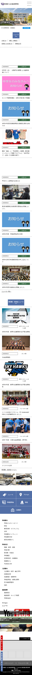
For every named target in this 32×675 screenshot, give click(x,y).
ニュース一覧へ (6, 291)
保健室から (7, 561)
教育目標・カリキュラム (11, 528)
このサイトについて (8, 663)
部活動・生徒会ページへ (9, 469)
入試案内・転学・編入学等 (12, 571)
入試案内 (5, 568)
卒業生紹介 (7, 598)
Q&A (5, 585)
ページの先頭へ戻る (25, 638)
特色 (5, 526)
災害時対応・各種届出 (9, 28)
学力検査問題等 (9, 582)
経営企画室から (9, 539)
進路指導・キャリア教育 (11, 595)
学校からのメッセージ (11, 523)
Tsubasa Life (8, 563)
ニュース (5, 605)
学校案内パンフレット (11, 534)
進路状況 (7, 592)
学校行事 (7, 550)
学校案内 (5, 520)
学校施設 (7, 555)
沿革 (5, 531)
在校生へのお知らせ (7, 43)
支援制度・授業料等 (10, 577)
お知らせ (4, 40)
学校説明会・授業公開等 (11, 579)
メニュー (29, 5)
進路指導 (5, 590)
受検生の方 (18, 43)
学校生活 (5, 544)
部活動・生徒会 (9, 552)
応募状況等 (7, 574)
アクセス (5, 603)
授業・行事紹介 (13, 40)
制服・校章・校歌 (9, 547)
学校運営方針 (8, 537)
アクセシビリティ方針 (23, 663)
